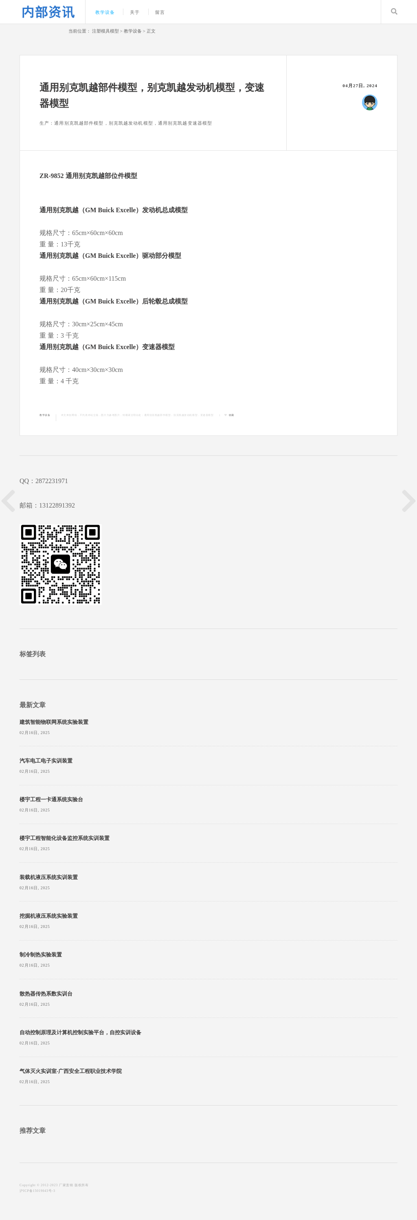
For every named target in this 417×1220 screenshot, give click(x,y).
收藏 (231, 415)
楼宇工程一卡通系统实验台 (51, 799)
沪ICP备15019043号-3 (37, 1191)
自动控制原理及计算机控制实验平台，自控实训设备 (80, 1032)
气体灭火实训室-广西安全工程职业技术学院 (71, 1071)
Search (394, 12)
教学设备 (105, 12)
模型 (130, 175)
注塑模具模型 (105, 31)
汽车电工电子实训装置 (46, 761)
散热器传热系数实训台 (46, 994)
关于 (135, 12)
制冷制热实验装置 (41, 955)
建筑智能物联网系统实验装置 (54, 722)
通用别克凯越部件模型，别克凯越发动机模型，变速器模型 (179, 415)
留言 (160, 12)
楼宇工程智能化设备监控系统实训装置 (65, 838)
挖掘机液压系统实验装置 (49, 916)
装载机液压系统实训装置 (49, 877)
